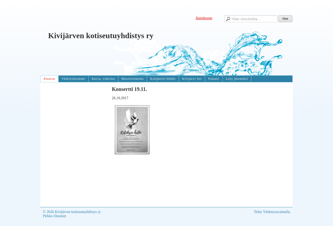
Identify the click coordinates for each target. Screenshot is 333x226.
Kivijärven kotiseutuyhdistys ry (100, 35)
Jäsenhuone (203, 18)
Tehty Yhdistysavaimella (272, 212)
